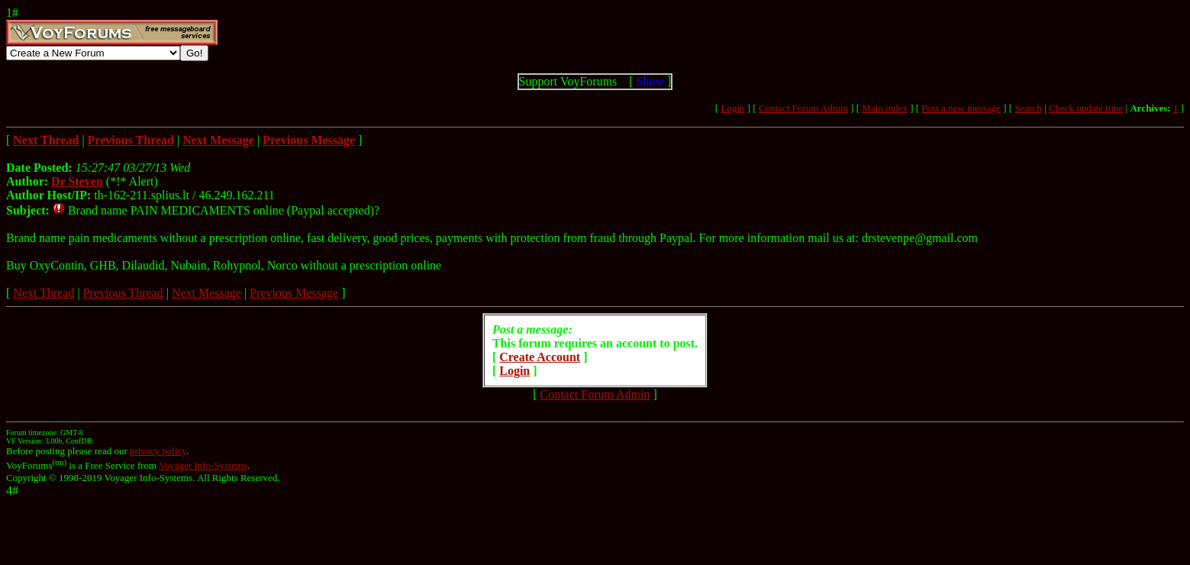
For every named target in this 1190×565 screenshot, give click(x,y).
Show (650, 81)
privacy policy (158, 451)
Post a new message (961, 108)
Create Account (539, 356)
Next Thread (43, 292)
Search (1027, 108)
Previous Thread (123, 292)
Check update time (1086, 108)
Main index (885, 108)
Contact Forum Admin (803, 108)
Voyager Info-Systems (203, 465)
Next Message (206, 292)
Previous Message (294, 292)
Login (732, 108)
